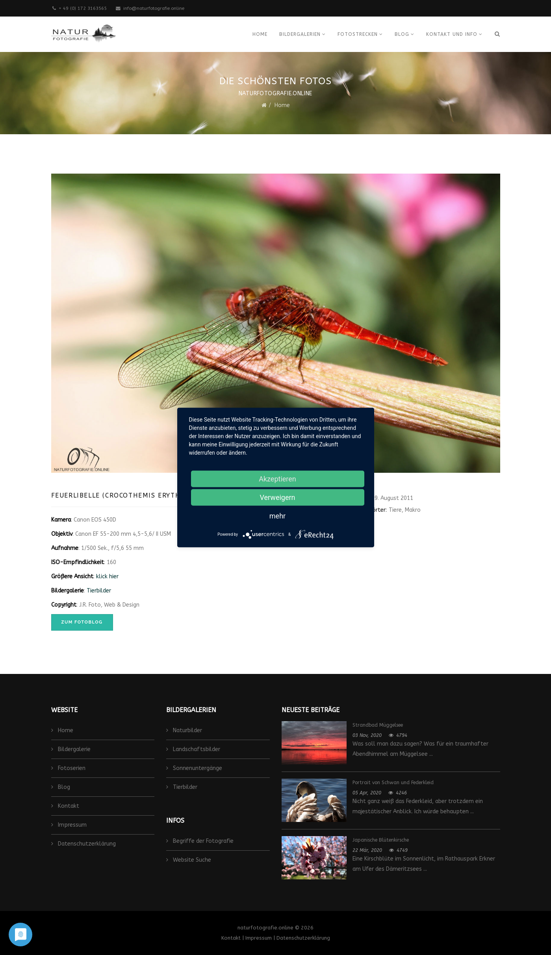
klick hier (107, 576)
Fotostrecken (358, 34)
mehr (277, 516)
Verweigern (277, 497)
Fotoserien (70, 768)
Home (259, 34)
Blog (402, 34)
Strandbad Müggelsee (377, 725)
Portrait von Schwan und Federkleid (393, 782)
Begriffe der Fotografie (202, 841)
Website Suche (191, 860)
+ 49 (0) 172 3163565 (83, 8)
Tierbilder (99, 590)
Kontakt (67, 806)
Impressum (71, 825)
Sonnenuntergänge (196, 768)
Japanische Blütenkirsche (380, 840)
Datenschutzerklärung (86, 843)
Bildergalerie (73, 749)
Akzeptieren (277, 479)
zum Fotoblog (82, 622)
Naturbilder (186, 730)
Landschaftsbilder (195, 749)
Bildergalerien (300, 34)
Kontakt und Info (451, 34)
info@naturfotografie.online (153, 8)
